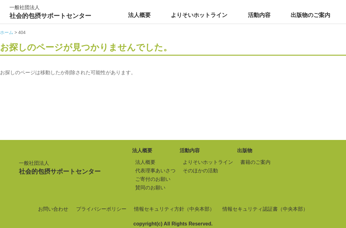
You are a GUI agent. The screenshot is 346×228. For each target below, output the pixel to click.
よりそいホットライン (199, 15)
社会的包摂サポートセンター (50, 11)
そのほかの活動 (200, 170)
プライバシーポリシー (101, 209)
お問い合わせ (53, 209)
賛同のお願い (150, 187)
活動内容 (259, 15)
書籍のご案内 (255, 162)
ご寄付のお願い (152, 179)
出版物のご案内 (310, 15)
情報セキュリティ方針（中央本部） (174, 209)
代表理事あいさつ (155, 170)
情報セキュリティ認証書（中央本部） (265, 209)
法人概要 (139, 15)
